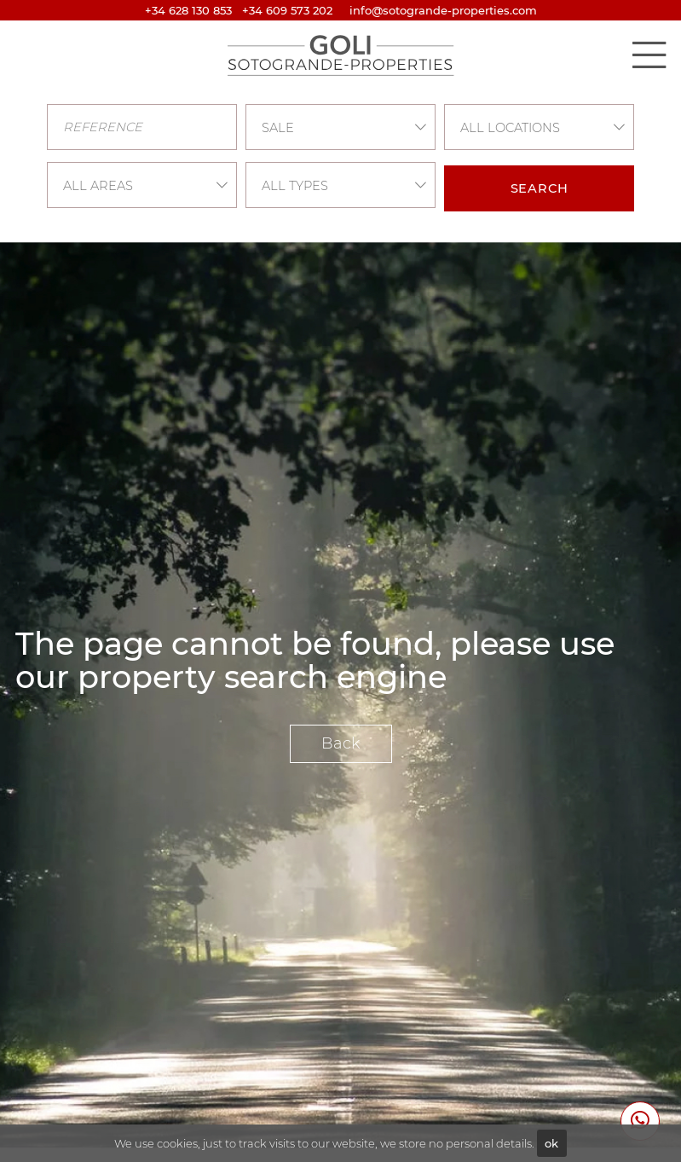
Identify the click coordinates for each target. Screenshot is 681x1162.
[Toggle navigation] (649, 54)
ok (551, 1143)
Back (341, 743)
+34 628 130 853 (188, 10)
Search (540, 188)
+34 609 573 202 (287, 10)
